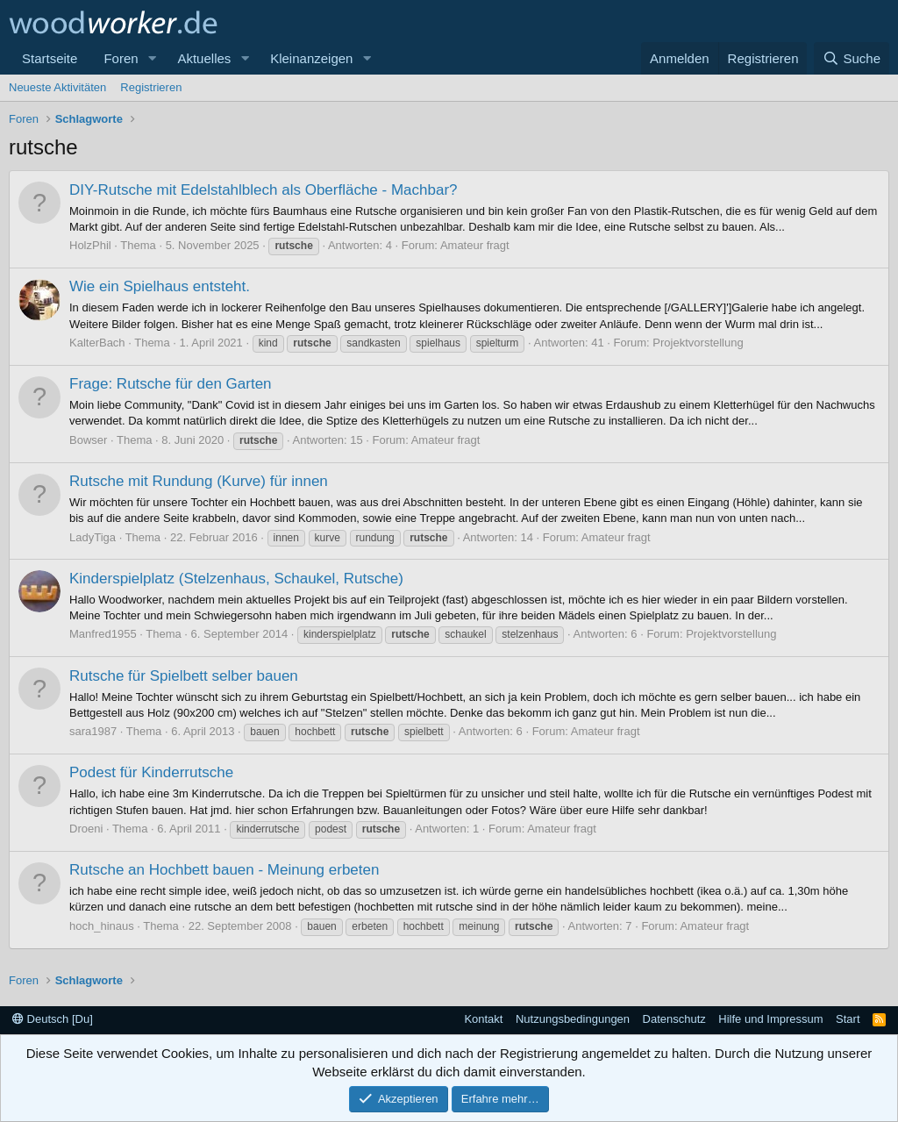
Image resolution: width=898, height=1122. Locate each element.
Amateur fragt (475, 245)
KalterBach (97, 342)
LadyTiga (92, 537)
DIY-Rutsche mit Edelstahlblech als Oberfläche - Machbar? (263, 190)
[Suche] (851, 58)
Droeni (86, 828)
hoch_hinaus (101, 926)
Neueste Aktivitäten (57, 87)
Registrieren (151, 87)
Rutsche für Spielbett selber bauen (183, 676)
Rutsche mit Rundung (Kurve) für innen (198, 481)
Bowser (88, 440)
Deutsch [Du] (52, 1019)
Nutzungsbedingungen (573, 1019)
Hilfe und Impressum (770, 1019)
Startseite (49, 58)
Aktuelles (204, 58)
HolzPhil (90, 245)
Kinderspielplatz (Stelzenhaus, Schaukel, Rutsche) (236, 578)
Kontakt (483, 1019)
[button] (151, 58)
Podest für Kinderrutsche (151, 772)
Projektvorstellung (697, 342)
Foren (120, 58)
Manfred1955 (103, 633)
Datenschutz (674, 1019)
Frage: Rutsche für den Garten (170, 383)
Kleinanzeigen (311, 58)
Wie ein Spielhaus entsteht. (159, 286)
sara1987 (93, 731)
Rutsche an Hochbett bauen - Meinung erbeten (224, 869)
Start (847, 1019)
